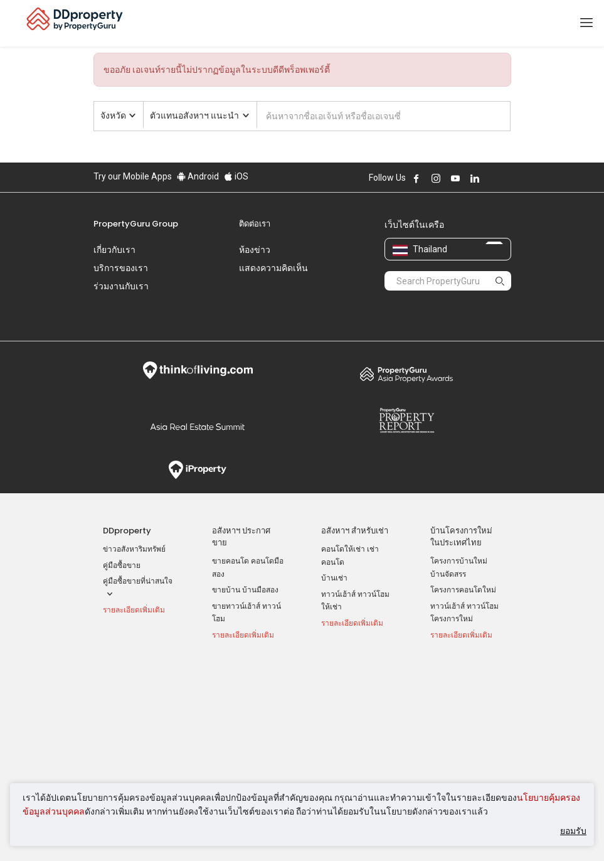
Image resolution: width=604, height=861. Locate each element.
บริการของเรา (120, 268)
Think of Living (197, 336)
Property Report (406, 385)
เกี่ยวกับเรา (114, 250)
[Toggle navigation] (586, 23)
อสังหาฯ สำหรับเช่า (354, 496)
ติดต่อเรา (254, 224)
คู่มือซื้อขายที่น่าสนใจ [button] (137, 554)
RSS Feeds (449, 704)
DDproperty (127, 496)
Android (198, 176)
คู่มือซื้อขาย (121, 531)
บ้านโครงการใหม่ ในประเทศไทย (461, 502)
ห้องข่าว (254, 250)
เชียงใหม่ (336, 692)
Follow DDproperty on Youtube (455, 178)
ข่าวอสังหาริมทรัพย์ (134, 514)
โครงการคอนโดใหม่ (463, 555)
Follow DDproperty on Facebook (416, 178)
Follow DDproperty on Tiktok (506, 178)
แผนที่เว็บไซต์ (452, 721)
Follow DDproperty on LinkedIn (474, 178)
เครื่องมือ (446, 642)
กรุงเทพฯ (335, 660)
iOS (236, 176)
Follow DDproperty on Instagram (435, 178)
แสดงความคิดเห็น (273, 268)
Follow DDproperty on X (492, 178)
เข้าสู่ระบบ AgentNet (464, 660)
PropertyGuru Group (135, 224)
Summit (197, 392)
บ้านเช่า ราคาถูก (239, 701)
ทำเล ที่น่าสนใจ (348, 642)
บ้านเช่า (334, 543)
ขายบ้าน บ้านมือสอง (245, 555)
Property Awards (406, 339)
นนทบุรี (333, 675)
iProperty (197, 435)
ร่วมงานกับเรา (121, 286)
